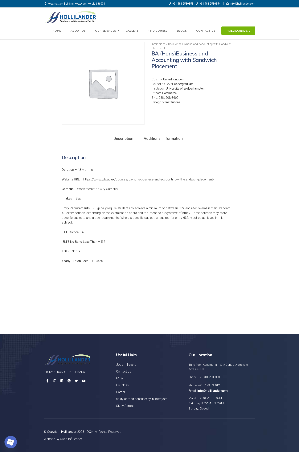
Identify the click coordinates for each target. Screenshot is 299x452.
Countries (122, 385)
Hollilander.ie (238, 30)
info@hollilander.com (240, 3)
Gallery (132, 30)
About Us (78, 30)
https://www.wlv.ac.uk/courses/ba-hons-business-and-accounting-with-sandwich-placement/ (148, 179)
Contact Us (205, 30)
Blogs (182, 30)
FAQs (119, 378)
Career (120, 392)
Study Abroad (125, 406)
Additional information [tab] (163, 138)
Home (56, 30)
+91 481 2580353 (181, 3)
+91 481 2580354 (208, 3)
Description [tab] (123, 138)
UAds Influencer (71, 439)
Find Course (157, 30)
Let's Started (236, 307)
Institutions (159, 44)
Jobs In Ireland (126, 364)
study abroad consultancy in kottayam (141, 399)
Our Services (105, 30)
